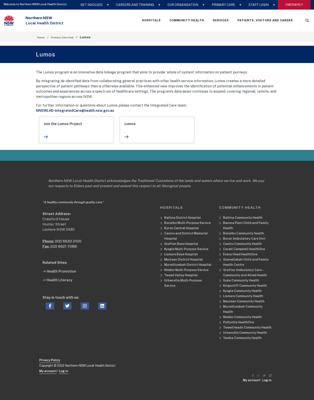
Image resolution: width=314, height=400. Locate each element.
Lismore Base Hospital (181, 254)
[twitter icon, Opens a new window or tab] (67, 306)
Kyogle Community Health (242, 291)
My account (48, 371)
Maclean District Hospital (183, 259)
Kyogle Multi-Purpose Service (186, 249)
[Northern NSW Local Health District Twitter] (264, 375)
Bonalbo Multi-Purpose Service (187, 223)
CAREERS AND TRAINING (136, 6)
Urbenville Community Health (245, 332)
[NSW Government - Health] (9, 20)
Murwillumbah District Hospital (188, 264)
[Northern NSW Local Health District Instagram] (258, 375)
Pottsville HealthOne (238, 322)
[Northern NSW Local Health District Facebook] (253, 375)
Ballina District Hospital (182, 217)
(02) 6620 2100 (68, 241)
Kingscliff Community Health (245, 285)
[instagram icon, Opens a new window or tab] (85, 306)
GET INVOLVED (92, 6)
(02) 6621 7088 (63, 246)
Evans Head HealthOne (240, 254)
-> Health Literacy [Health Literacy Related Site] (57, 280)
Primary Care (224, 6)
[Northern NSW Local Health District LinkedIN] (270, 375)
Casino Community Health (242, 244)
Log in (63, 371)
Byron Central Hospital (181, 228)
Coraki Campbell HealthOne (244, 249)
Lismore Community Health (243, 296)
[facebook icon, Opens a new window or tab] (50, 306)
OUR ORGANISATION (184, 6)
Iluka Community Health (241, 280)
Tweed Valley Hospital (181, 275)
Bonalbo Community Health (243, 233)
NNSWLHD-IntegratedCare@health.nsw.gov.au (75, 110)
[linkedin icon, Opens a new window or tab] (102, 306)
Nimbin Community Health (242, 317)
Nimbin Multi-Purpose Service (186, 270)
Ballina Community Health (243, 217)
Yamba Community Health (242, 338)
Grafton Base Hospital (181, 244)
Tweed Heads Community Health (247, 327)
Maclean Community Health (244, 301)
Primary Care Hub (62, 37)
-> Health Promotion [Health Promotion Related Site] (59, 271)
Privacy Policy (49, 360)
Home (41, 37)
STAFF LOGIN (260, 6)
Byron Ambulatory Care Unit (244, 238)
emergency (294, 4)
